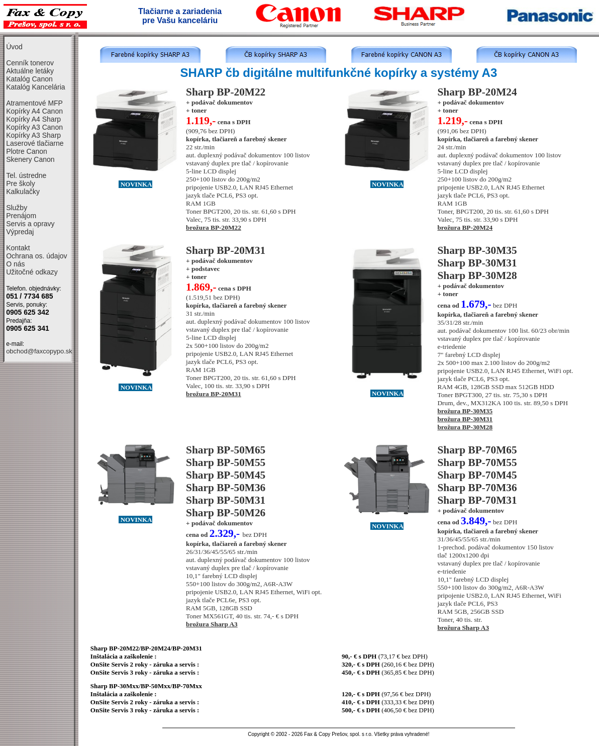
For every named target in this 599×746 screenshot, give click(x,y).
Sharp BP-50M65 (225, 450)
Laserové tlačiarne (34, 143)
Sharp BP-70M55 (477, 462)
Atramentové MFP (34, 103)
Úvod (14, 47)
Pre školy (20, 183)
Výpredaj (20, 232)
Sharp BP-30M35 (477, 250)
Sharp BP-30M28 (477, 275)
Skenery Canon (30, 159)
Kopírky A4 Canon (34, 111)
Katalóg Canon (29, 79)
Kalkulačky (23, 192)
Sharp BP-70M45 (477, 475)
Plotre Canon (26, 151)
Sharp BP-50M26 (225, 513)
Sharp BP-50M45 (225, 475)
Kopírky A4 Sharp (33, 119)
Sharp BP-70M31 (477, 500)
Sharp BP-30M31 (477, 263)
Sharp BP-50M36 (225, 488)
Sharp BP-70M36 (477, 488)
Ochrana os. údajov (36, 256)
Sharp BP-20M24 (477, 92)
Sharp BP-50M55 (225, 462)
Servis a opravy (30, 224)
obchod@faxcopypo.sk (39, 351)
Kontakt (18, 248)
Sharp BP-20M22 (225, 92)
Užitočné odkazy (32, 272)
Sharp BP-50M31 (225, 500)
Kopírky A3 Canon (34, 127)
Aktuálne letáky (30, 71)
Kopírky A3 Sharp (33, 135)
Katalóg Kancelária (35, 87)
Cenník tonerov (30, 63)
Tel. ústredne (26, 175)
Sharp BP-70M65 (477, 450)
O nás (15, 264)
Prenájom (21, 216)
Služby (16, 208)
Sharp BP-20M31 (225, 250)
